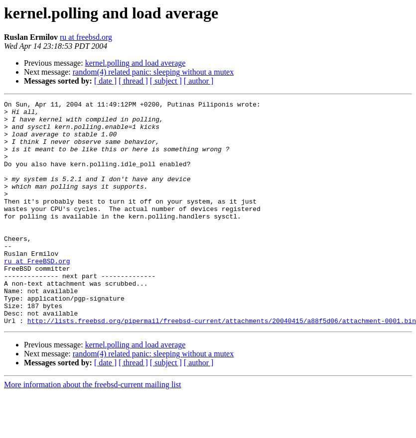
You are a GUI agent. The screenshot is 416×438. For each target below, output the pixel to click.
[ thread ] (133, 81)
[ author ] (199, 81)
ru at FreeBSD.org (37, 293)
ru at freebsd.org (86, 37)
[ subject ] (166, 81)
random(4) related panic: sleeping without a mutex (153, 72)
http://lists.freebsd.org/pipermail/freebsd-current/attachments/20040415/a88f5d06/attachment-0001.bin (221, 365)
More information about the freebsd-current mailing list (92, 429)
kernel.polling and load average (135, 63)
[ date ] (105, 81)
